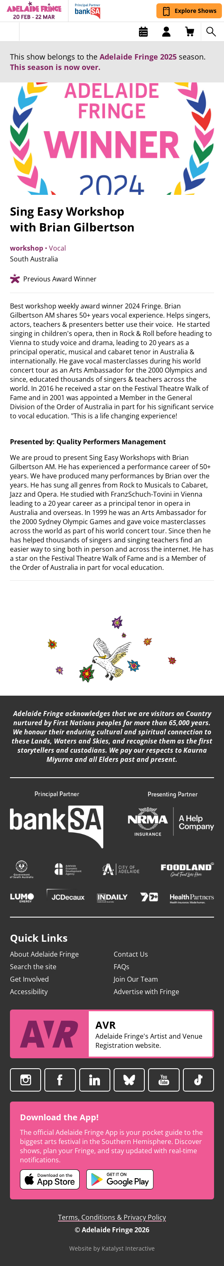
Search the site (33, 966)
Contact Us (131, 954)
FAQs (121, 966)
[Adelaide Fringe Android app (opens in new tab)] (119, 1179)
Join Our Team (136, 979)
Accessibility (29, 991)
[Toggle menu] (9, 31)
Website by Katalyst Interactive (112, 1248)
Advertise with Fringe (146, 991)
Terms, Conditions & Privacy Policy (112, 1217)
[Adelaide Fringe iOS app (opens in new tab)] (50, 1179)
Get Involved (29, 979)
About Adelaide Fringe (44, 954)
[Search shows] (212, 31)
